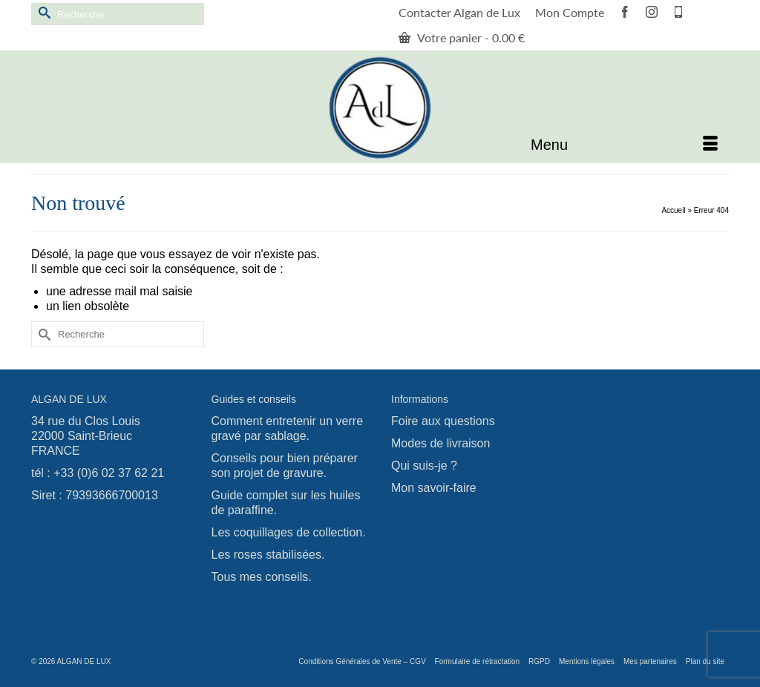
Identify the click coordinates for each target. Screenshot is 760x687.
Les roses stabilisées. (268, 554)
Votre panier (462, 37)
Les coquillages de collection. (289, 532)
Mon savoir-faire (433, 487)
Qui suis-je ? (424, 465)
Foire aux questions (443, 421)
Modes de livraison (440, 443)
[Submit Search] (42, 12)
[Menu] (624, 144)
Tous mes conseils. (262, 577)
